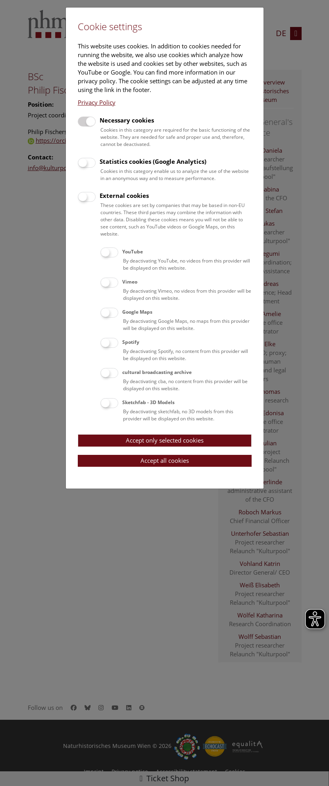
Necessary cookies (127, 120)
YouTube (132, 251)
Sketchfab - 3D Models (148, 402)
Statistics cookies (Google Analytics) (153, 161)
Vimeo (129, 281)
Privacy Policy (96, 102)
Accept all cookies (164, 460)
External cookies (124, 195)
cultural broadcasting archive (157, 372)
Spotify (130, 342)
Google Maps (137, 312)
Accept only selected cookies (165, 440)
